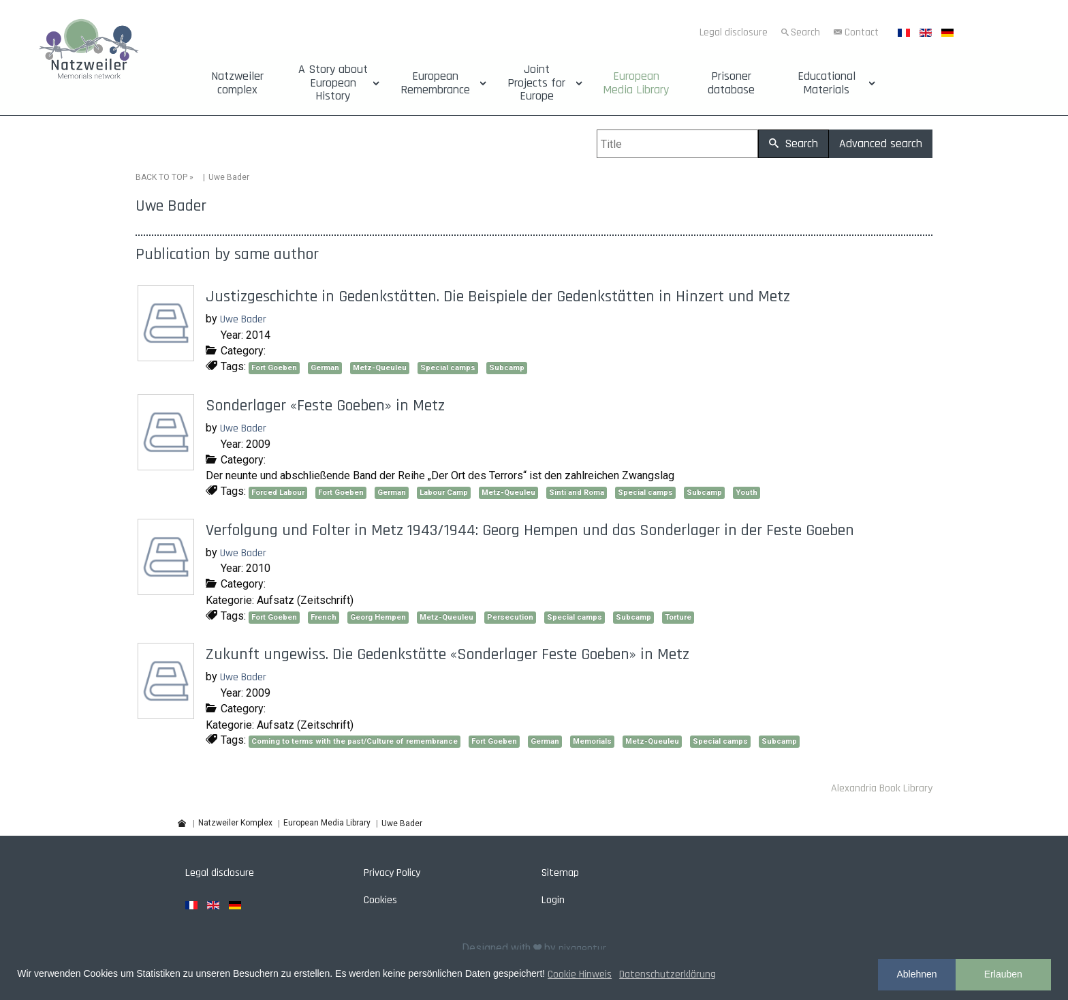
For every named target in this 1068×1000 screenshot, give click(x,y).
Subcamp (506, 367)
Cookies (380, 900)
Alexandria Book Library (881, 788)
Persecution (510, 617)
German (325, 367)
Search (805, 32)
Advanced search (880, 143)
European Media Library (636, 83)
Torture (678, 617)
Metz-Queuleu (380, 367)
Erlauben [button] (1003, 974)
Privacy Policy (392, 873)
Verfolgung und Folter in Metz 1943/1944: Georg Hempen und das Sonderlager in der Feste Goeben (530, 530)
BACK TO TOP (161, 177)
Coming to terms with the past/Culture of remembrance (354, 741)
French (323, 617)
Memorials (592, 741)
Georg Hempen (378, 617)
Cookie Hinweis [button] (580, 974)
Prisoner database (731, 83)
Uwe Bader (243, 319)
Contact (862, 32)
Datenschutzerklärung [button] (667, 974)
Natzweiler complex (237, 83)
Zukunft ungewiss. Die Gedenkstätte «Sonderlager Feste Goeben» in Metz (447, 654)
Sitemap (560, 873)
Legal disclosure (734, 32)
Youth (746, 492)
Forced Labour (277, 492)
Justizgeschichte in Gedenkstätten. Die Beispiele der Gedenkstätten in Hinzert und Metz (498, 296)
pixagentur (582, 948)
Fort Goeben (274, 367)
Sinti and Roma (576, 492)
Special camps (447, 367)
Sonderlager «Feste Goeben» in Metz (325, 405)
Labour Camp (444, 492)
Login (553, 900)
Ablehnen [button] (916, 974)
